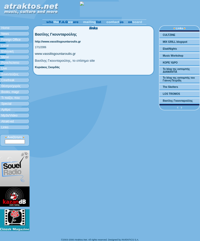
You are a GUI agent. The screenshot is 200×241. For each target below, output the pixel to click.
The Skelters (170, 87)
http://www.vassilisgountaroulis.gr (58, 41)
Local (5, 45)
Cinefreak (7, 80)
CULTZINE (169, 35)
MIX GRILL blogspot (175, 41)
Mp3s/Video (9, 115)
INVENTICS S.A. (130, 239)
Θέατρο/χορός (11, 86)
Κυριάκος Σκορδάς (47, 67)
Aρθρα (5, 109)
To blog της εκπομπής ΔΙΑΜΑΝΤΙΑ (176, 70)
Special (6, 104)
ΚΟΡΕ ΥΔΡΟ (170, 62)
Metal (5, 57)
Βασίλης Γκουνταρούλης (178, 100)
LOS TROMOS (171, 93)
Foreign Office (11, 39)
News (5, 34)
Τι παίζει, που (10, 98)
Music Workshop (173, 55)
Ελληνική (7, 51)
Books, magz (10, 92)
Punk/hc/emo (10, 63)
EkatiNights (170, 48)
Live (4, 68)
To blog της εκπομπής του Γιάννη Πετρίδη (179, 79)
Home (5, 28)
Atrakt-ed (7, 121)
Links (4, 127)
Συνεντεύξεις (9, 74)
